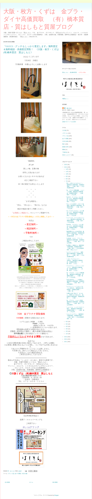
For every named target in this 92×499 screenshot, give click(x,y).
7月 (67, 181)
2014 (65, 167)
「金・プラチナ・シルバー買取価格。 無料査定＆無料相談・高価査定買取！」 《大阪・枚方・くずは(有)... (74, 275)
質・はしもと (68, 108)
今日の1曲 (24, 473)
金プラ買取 (18, 473)
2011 (65, 341)
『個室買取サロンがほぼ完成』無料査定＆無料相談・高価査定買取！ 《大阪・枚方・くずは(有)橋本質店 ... (74, 234)
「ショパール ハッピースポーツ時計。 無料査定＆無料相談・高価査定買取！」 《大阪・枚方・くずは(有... (74, 309)
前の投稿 (55, 482)
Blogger (56, 495)
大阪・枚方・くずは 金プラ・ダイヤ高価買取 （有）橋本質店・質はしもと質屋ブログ (43, 19)
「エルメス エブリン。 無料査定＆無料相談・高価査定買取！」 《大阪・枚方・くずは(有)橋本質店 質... (75, 316)
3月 (67, 329)
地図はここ (65, 98)
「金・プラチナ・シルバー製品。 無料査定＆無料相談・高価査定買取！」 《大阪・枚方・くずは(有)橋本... (74, 303)
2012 (65, 339)
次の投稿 (7, 482)
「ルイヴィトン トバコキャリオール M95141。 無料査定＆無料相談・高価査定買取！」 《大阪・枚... (74, 289)
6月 (67, 321)
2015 (65, 164)
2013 (65, 336)
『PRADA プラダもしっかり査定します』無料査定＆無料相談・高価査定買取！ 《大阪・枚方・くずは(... (74, 227)
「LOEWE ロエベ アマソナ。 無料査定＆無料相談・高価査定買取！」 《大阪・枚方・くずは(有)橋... (74, 241)
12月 (67, 169)
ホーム (31, 482)
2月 (67, 331)
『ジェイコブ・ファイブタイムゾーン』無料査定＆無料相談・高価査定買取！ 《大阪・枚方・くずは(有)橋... (74, 220)
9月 (67, 176)
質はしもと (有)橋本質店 (69, 72)
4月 (67, 326)
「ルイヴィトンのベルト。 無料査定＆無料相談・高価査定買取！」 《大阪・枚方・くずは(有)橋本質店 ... (74, 254)
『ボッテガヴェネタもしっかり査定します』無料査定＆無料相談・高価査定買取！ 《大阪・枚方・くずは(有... (74, 213)
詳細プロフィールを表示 (69, 121)
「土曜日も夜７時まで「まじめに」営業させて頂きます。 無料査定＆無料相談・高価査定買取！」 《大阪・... (74, 296)
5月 (67, 324)
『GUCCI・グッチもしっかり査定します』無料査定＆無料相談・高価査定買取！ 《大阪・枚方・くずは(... (74, 199)
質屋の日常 (65, 147)
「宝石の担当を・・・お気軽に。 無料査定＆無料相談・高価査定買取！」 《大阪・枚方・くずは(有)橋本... (74, 282)
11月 (67, 171)
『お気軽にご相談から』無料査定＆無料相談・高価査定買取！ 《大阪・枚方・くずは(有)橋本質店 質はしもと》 (74, 248)
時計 (63, 144)
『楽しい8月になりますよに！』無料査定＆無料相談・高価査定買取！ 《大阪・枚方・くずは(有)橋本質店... (74, 185)
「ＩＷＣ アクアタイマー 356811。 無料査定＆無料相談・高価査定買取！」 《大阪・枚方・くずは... (74, 261)
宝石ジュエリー (66, 155)
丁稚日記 (64, 152)
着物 (63, 149)
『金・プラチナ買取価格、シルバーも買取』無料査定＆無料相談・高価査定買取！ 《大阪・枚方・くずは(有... (74, 192)
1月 (67, 333)
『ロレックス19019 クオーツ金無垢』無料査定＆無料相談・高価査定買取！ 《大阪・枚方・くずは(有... (74, 206)
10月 (67, 174)
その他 (64, 130)
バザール (64, 133)
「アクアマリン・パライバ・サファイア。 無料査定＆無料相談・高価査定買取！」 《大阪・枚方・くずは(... (74, 268)
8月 (67, 179)
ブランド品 (11, 473)
